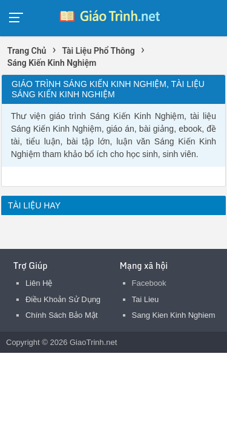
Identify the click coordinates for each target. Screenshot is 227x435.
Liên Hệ (39, 283)
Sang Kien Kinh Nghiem (173, 315)
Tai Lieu (145, 299)
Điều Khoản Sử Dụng (62, 299)
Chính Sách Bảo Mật (61, 315)
